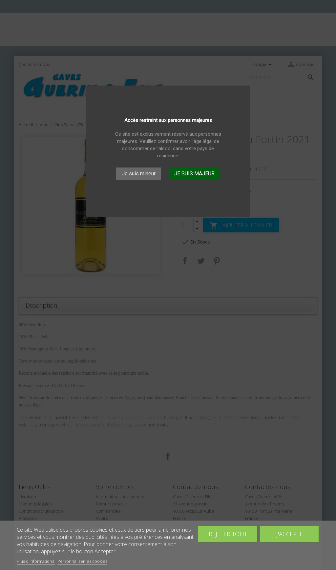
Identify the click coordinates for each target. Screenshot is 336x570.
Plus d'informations (36, 561)
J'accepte (289, 534)
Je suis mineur (139, 173)
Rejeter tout (228, 534)
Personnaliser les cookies (82, 561)
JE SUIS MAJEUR (194, 173)
